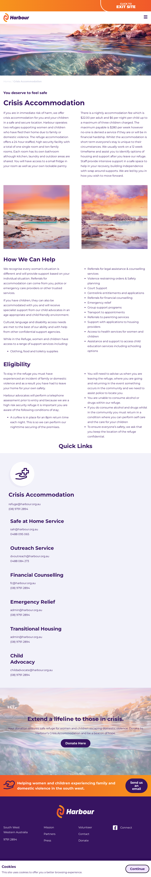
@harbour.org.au (29, 504)
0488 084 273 (19, 561)
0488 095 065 (19, 534)
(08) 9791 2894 (18, 509)
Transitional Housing (36, 629)
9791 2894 (10, 848)
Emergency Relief (32, 602)
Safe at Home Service (37, 521)
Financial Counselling (37, 575)
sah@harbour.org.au (24, 529)
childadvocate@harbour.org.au (31, 670)
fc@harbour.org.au (23, 583)
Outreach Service (32, 548)
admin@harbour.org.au (26, 610)
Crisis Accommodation (41, 494)
